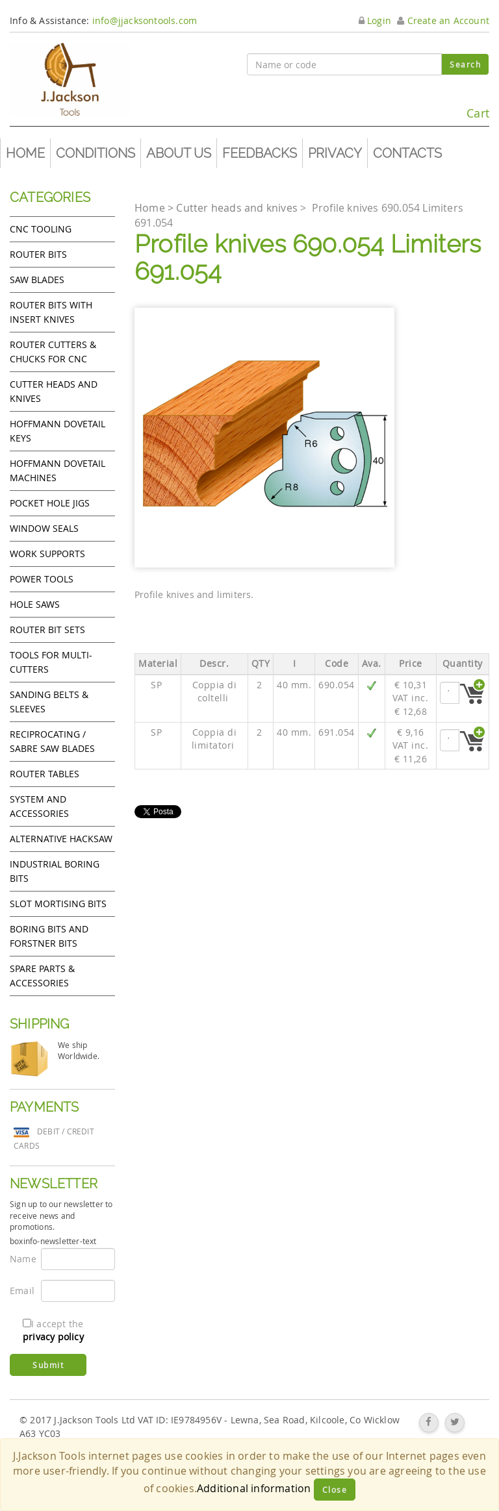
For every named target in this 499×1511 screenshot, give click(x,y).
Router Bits (38, 254)
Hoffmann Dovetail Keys (57, 431)
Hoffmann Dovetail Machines (57, 470)
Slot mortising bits (58, 903)
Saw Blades (37, 279)
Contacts (407, 153)
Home (25, 153)
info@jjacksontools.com (144, 20)
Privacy (335, 153)
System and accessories (39, 806)
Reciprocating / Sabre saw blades (52, 741)
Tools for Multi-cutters (51, 662)
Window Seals (44, 528)
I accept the (53, 1330)
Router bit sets (47, 629)
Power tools (41, 579)
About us (178, 153)
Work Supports (47, 553)
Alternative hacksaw (61, 838)
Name (20, 1259)
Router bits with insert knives (51, 312)
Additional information (254, 1488)
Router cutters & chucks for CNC (53, 351)
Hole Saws (35, 604)
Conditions (95, 153)
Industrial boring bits (54, 871)
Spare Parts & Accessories (42, 975)
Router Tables (44, 774)
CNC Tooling (40, 229)
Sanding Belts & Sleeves (49, 701)
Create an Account (443, 20)
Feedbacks (259, 153)
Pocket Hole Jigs (50, 503)
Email (20, 1290)
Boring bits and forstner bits (49, 936)
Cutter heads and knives (53, 391)
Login (375, 20)
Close (335, 1489)
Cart (460, 107)
